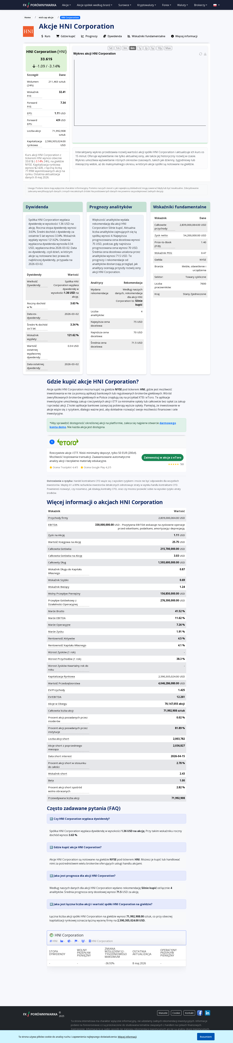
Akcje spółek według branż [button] (93, 5)
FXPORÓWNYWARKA (39, 5)
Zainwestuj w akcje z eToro (162, 457)
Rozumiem (206, 1036)
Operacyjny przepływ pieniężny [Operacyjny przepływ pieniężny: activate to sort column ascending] (168, 952)
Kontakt (189, 1013)
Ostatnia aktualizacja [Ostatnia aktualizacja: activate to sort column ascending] (142, 953)
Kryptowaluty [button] (145, 5)
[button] (215, 5)
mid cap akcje (46, 17)
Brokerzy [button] (199, 5)
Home (27, 17)
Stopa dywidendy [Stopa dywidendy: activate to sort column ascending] (57, 953)
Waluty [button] (181, 5)
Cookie (176, 1013)
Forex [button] (165, 5)
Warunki (163, 1013)
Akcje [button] (65, 5)
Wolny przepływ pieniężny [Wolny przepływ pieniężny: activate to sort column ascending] (84, 952)
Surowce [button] (123, 5)
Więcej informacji (127, 1036)
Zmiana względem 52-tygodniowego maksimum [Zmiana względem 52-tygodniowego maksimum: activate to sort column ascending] (116, 953)
